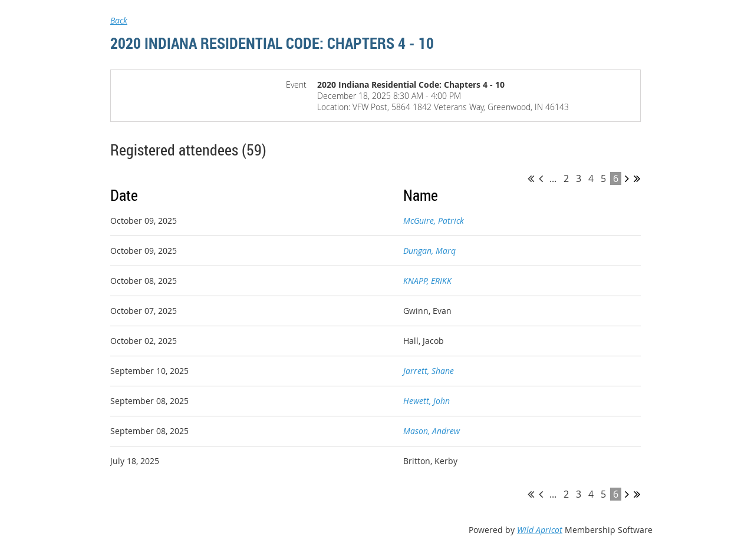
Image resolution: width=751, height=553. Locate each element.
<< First (530, 178)
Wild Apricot (539, 529)
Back (118, 20)
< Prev (540, 178)
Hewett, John (426, 400)
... (552, 178)
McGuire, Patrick (433, 220)
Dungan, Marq (429, 250)
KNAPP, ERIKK (427, 280)
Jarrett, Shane (428, 370)
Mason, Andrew (431, 430)
